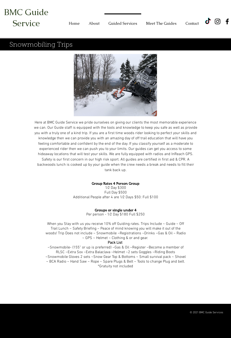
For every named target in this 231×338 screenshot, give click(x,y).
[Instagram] (217, 21)
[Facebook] (227, 21)
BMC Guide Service (26, 18)
